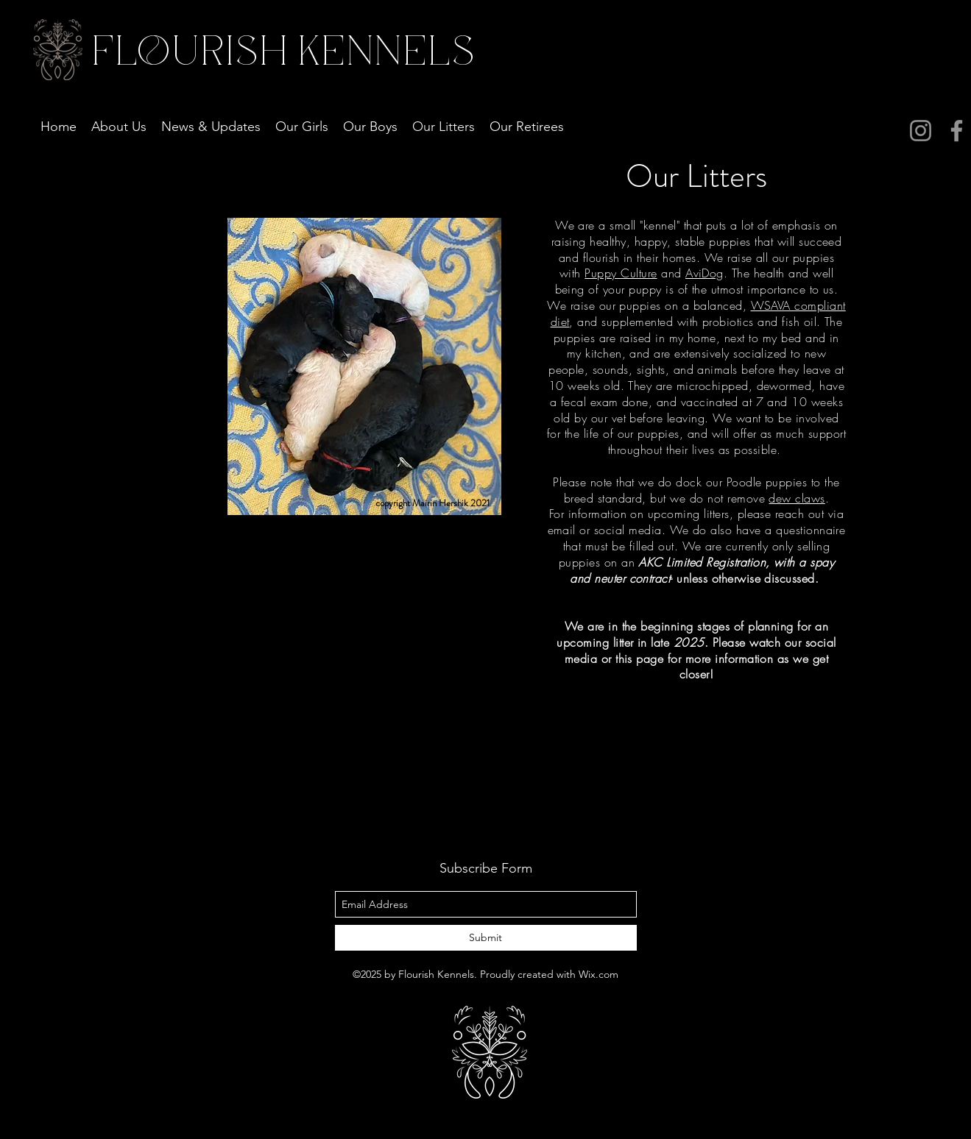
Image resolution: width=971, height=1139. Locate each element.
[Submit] (486, 938)
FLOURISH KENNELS (280, 52)
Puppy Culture (621, 273)
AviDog (704, 273)
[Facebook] (956, 130)
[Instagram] (920, 130)
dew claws (797, 498)
